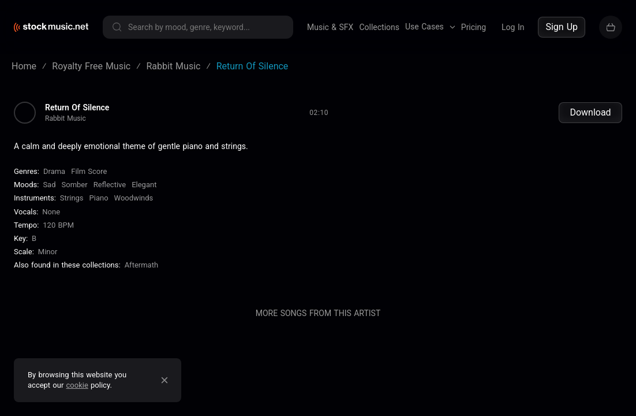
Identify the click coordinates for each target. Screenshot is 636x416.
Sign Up (561, 26)
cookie (77, 385)
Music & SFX (330, 27)
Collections (379, 27)
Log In (513, 27)
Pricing (473, 27)
